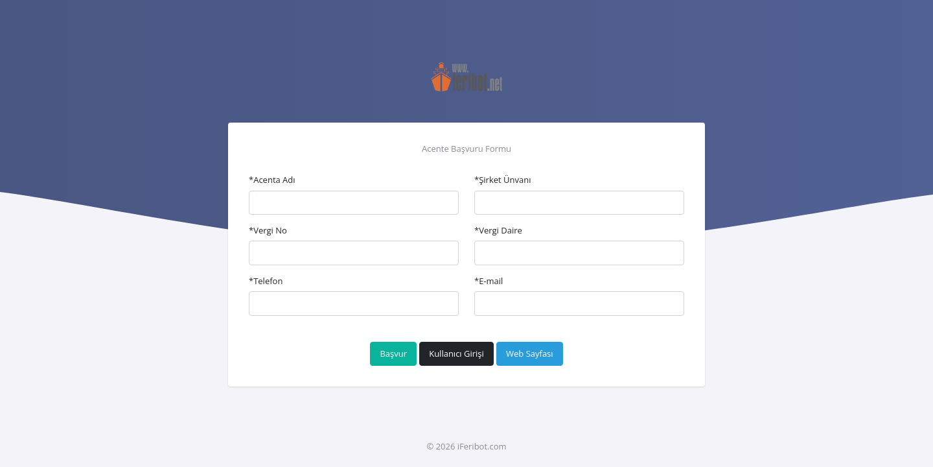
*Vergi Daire (498, 230)
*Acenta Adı (272, 179)
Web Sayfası (529, 353)
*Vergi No (268, 230)
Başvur (393, 353)
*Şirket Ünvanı (502, 179)
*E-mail (488, 281)
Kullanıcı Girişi (456, 353)
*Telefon (265, 281)
